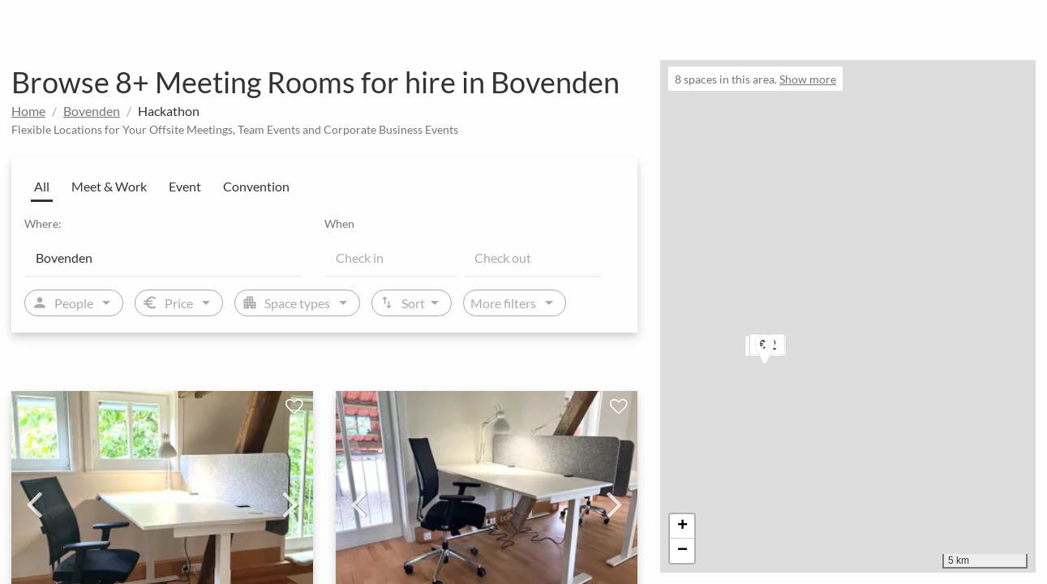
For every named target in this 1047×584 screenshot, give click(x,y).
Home (28, 110)
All (41, 186)
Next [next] (290, 503)
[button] (781, 351)
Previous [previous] (34, 503)
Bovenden (91, 110)
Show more (807, 79)
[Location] (163, 257)
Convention (256, 186)
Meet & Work (109, 186)
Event (185, 186)
